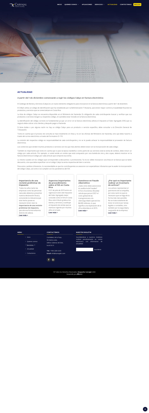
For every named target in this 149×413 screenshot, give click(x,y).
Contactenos (31, 252)
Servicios (99, 4)
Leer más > (23, 214)
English (137, 4)
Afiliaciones (87, 4)
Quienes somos (32, 240)
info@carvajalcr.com (58, 252)
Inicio (59, 4)
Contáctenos (125, 4)
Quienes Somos (70, 4)
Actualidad (112, 4)
